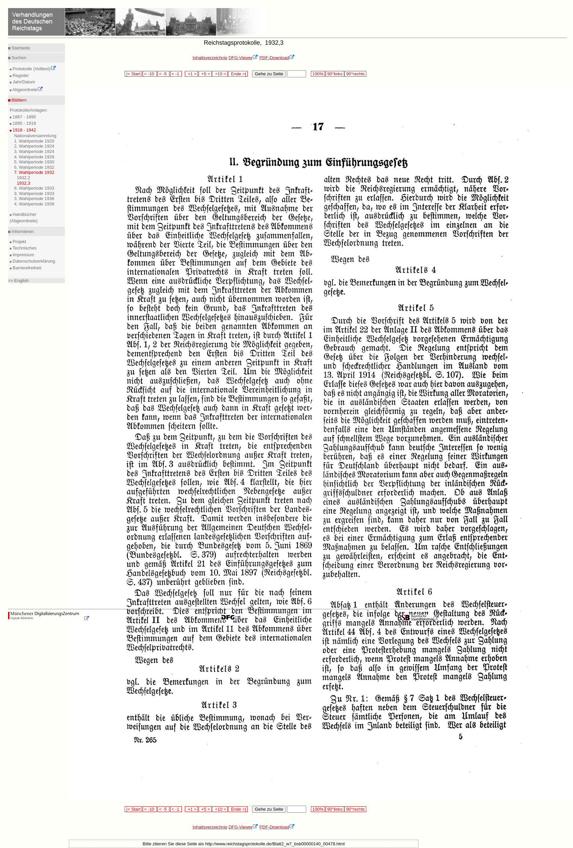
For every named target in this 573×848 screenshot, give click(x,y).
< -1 (176, 73)
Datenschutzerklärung (33, 261)
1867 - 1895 (23, 116)
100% (318, 73)
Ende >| (238, 73)
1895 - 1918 (23, 123)
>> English (18, 280)
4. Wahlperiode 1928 (34, 156)
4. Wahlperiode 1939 (34, 203)
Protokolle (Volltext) (33, 68)
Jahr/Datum (23, 81)
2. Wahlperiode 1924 (34, 146)
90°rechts (355, 73)
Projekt (18, 241)
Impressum (22, 254)
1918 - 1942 (23, 129)
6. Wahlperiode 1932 (34, 167)
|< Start (133, 73)
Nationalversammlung (35, 135)
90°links (335, 73)
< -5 (163, 73)
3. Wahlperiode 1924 (34, 151)
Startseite (20, 47)
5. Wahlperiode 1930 (34, 161)
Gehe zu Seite (269, 73)
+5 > (205, 73)
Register (20, 75)
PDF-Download (277, 57)
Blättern (18, 100)
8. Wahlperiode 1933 (34, 188)
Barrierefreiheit (26, 267)
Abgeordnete (27, 89)
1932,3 (23, 183)
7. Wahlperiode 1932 (34, 172)
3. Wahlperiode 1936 (34, 198)
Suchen (18, 57)
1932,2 (23, 177)
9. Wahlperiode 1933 (34, 193)
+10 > (219, 73)
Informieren (22, 231)
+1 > (191, 73)
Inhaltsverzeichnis (210, 57)
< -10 (150, 73)
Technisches (24, 247)
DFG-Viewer (243, 57)
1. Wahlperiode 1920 (34, 141)
